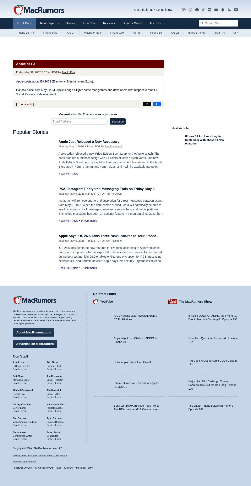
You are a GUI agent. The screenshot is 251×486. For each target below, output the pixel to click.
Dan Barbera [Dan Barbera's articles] (19, 417)
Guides (71, 23)
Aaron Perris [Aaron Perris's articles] (53, 431)
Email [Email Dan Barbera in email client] (16, 424)
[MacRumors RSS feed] (229, 10)
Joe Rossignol (113, 146)
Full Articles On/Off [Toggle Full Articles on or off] (43, 468)
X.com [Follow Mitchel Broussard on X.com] (24, 396)
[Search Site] (218, 23)
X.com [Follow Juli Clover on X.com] (24, 382)
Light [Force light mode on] (83, 468)
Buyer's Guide (132, 23)
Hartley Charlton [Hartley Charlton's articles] (22, 403)
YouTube (106, 301)
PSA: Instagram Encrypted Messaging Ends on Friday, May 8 (109, 189)
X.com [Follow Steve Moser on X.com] (24, 438)
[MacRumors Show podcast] (184, 10)
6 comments (25, 104)
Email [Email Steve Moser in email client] (16, 438)
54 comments (89, 220)
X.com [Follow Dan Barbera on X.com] (24, 424)
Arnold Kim (68, 72)
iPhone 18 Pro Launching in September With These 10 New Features (204, 140)
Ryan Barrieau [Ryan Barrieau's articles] (54, 417)
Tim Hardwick (113, 193)
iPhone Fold (50, 32)
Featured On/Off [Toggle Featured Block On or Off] (22, 468)
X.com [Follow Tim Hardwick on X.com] (57, 396)
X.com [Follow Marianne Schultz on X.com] (57, 410)
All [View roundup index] (235, 32)
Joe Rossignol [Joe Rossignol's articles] (54, 375)
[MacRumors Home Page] (39, 10)
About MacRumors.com (33, 331)
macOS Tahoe (196, 32)
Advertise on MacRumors (35, 343)
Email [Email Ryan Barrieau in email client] (50, 424)
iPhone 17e (117, 32)
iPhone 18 (156, 32)
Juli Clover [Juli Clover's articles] (18, 375)
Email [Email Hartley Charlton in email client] (16, 410)
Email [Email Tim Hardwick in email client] (50, 396)
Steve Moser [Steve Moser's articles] (19, 431)
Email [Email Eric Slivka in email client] (50, 368)
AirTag (137, 32)
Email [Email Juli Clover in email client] (16, 382)
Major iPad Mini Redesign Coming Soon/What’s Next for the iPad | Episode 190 (213, 384)
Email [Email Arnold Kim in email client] (16, 368)
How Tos (89, 23)
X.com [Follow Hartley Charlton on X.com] (24, 410)
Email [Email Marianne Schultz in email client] (50, 410)
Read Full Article (68, 173)
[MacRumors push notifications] (223, 10)
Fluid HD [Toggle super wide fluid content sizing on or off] (67, 468)
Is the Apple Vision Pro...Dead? (132, 362)
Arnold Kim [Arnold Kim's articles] (19, 361)
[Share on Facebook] (157, 104)
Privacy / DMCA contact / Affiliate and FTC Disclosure (40, 455)
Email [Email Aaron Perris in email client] (50, 438)
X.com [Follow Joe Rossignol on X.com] (57, 382)
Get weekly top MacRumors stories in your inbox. (88, 114)
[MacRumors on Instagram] (190, 10)
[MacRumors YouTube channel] (216, 10)
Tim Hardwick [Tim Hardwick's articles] (54, 389)
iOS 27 (71, 32)
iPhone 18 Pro (25, 32)
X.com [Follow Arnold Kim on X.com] (24, 368)
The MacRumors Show (195, 301)
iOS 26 (175, 32)
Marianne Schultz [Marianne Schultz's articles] (56, 403)
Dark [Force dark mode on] (90, 468)
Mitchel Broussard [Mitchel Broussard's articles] (23, 389)
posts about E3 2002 (37, 81)
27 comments (89, 267)
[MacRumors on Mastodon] (209, 10)
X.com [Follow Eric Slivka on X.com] (57, 368)
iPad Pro (219, 32)
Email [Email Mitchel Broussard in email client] (16, 396)
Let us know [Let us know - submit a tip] (164, 9)
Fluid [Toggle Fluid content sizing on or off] (58, 468)
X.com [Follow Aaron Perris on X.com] (57, 438)
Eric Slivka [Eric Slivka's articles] (52, 361)
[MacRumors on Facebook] (197, 10)
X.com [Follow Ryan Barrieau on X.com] (57, 424)
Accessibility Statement (24, 462)
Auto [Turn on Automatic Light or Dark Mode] (77, 468)
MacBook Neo (92, 32)
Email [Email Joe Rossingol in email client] (50, 382)
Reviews (109, 23)
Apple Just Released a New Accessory (91, 142)
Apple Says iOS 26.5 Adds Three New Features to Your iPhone (110, 236)
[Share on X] (147, 104)
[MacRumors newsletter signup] (236, 10)
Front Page (24, 23)
